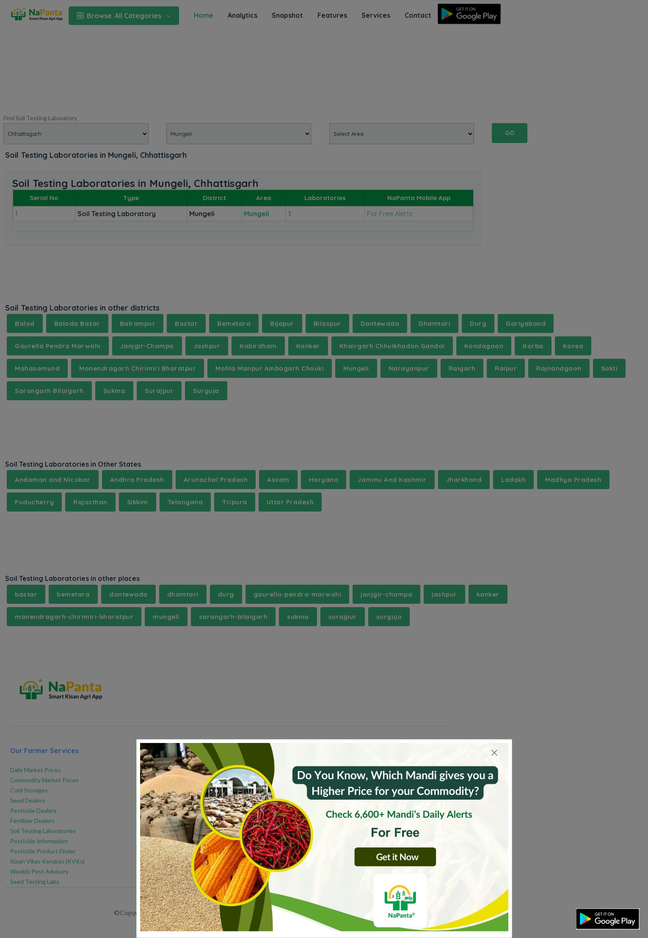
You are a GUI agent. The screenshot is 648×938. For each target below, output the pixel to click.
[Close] (494, 752)
